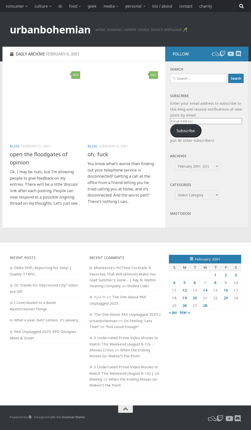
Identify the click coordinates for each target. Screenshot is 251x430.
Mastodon (180, 213)
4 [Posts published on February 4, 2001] (174, 282)
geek (92, 6)
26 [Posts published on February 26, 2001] (184, 305)
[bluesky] (215, 54)
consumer (15, 6)
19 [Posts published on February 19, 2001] (184, 297)
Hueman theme (73, 417)
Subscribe (185, 130)
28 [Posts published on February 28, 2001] (205, 305)
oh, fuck (98, 154)
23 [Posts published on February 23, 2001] (226, 297)
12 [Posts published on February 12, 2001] (184, 290)
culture (41, 6)
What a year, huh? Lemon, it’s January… (47, 319)
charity (205, 6)
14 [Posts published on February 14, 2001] (205, 290)
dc (60, 6)
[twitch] (223, 54)
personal (133, 6)
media (109, 6)
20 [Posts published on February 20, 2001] (195, 297)
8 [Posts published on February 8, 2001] (215, 282)
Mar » (185, 312)
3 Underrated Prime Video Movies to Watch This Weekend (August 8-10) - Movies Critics (123, 343)
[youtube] (230, 54)
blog (14, 146)
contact (185, 6)
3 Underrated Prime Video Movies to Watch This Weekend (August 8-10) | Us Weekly (124, 373)
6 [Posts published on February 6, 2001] (195, 282)
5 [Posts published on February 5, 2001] (184, 282)
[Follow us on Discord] (238, 54)
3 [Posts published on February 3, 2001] (236, 274)
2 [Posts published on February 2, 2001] (226, 274)
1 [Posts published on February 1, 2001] (215, 274)
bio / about (162, 6)
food (73, 6)
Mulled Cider (138, 285)
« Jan (173, 312)
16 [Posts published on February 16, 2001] (226, 290)
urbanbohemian (50, 29)
